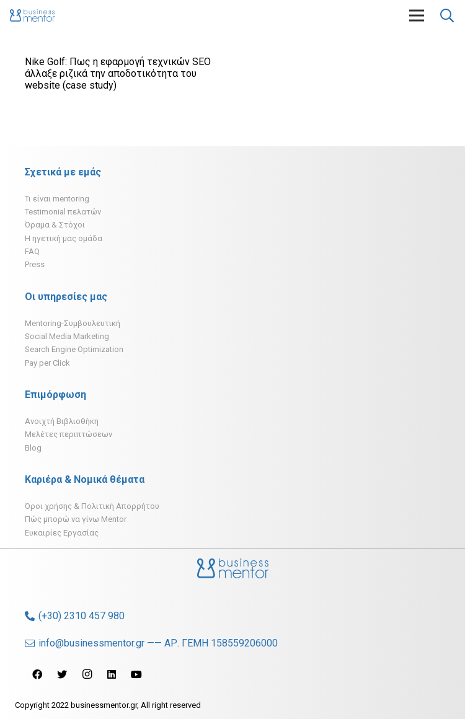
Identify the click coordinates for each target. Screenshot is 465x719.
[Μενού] (416, 15)
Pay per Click (47, 363)
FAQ (32, 251)
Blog (33, 447)
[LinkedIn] (111, 674)
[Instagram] (86, 674)
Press (35, 264)
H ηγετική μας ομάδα (63, 238)
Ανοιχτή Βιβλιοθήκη (62, 421)
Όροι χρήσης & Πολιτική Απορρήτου (92, 506)
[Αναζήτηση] (447, 16)
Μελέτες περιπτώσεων (68, 434)
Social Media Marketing (67, 336)
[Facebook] (37, 674)
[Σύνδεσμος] (32, 15)
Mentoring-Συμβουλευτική (72, 323)
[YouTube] (136, 674)
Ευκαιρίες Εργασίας (62, 532)
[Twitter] (62, 674)
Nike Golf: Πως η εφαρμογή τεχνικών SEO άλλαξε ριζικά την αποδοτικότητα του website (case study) (118, 73)
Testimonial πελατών (63, 211)
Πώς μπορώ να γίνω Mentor (75, 519)
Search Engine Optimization (74, 349)
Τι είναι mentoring (57, 198)
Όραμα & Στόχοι (55, 224)
